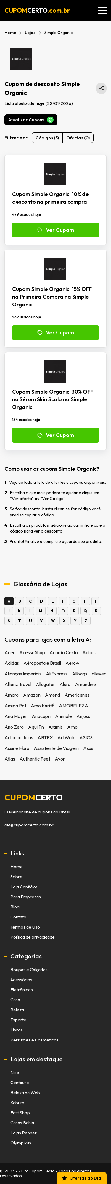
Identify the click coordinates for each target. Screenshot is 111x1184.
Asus (88, 748)
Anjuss (83, 716)
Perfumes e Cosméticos (34, 1040)
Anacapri (41, 716)
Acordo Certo (63, 652)
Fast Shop (20, 1112)
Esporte (18, 1020)
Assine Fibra (16, 748)
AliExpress (56, 673)
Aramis (55, 726)
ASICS (86, 737)
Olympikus (20, 1143)
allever (99, 673)
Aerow (72, 663)
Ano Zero (14, 726)
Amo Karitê (42, 705)
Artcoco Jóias (18, 737)
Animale (63, 716)
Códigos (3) (47, 137)
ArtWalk (66, 737)
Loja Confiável (24, 886)
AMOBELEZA (73, 705)
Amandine (85, 684)
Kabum (17, 1102)
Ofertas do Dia (81, 1178)
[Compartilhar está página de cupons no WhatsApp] (101, 88)
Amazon (32, 695)
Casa (15, 999)
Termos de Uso (25, 927)
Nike (14, 1072)
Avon (60, 758)
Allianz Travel (17, 684)
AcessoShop (32, 652)
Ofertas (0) (78, 137)
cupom (33, 797)
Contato (18, 917)
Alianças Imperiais (22, 673)
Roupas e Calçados (29, 969)
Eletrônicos (21, 989)
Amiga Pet (15, 705)
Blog (15, 907)
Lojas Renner (23, 1133)
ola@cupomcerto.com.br (29, 825)
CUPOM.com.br (37, 10)
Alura (64, 684)
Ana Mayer (15, 716)
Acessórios (21, 979)
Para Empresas (25, 897)
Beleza (17, 1009)
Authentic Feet (35, 758)
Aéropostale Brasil (42, 663)
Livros (16, 1030)
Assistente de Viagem (56, 748)
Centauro (19, 1082)
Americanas (77, 695)
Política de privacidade (32, 937)
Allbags (79, 673)
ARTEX (45, 737)
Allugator (45, 684)
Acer (9, 652)
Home (10, 32)
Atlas (9, 758)
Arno (72, 726)
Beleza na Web (25, 1092)
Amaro (11, 695)
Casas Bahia (22, 1122)
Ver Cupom (55, 230)
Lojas (30, 32)
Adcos (89, 652)
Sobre (16, 876)
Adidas (11, 663)
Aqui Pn (36, 726)
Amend (52, 695)
